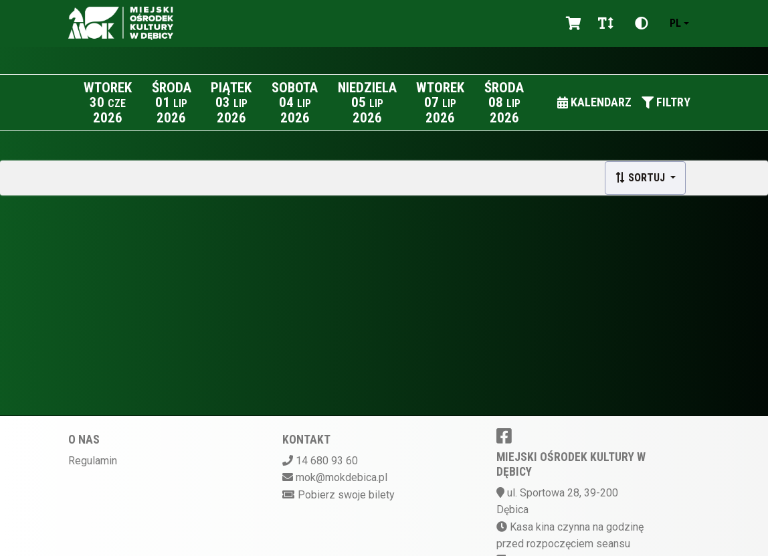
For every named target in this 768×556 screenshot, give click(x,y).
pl (675, 23)
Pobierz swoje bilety (346, 494)
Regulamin (92, 460)
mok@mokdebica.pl (341, 477)
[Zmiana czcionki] (605, 23)
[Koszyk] (571, 23)
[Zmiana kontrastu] (641, 23)
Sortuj (641, 177)
